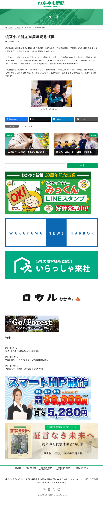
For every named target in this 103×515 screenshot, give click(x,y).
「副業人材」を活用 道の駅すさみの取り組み (25, 369)
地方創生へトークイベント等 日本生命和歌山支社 (26, 360)
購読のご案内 (31, 468)
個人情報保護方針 (44, 469)
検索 (82, 165)
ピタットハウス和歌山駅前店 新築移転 (22, 351)
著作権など (60, 469)
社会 (30, 126)
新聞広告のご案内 (64, 468)
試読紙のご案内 (46, 468)
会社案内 (17, 468)
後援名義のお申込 (82, 468)
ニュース (23, 126)
